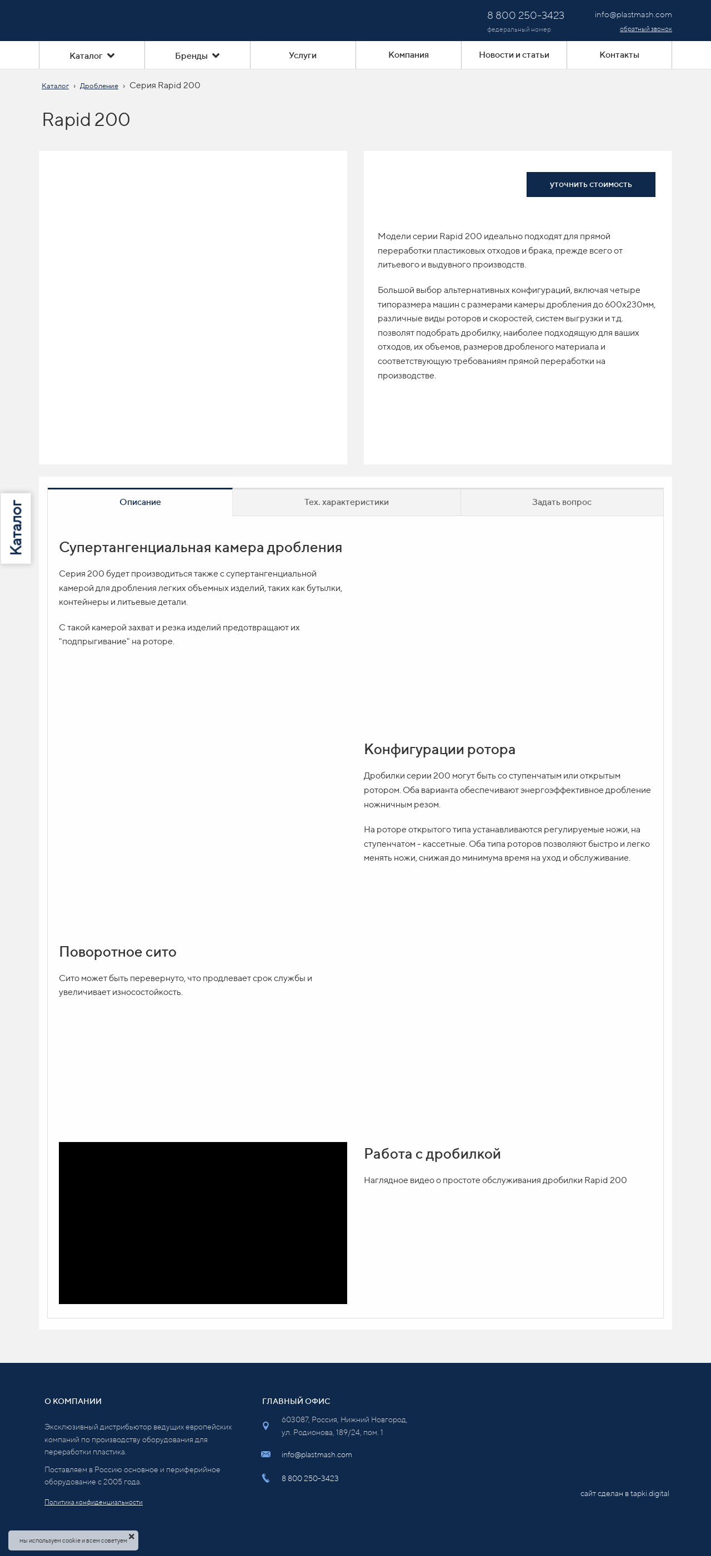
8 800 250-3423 (310, 1478)
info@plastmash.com (317, 1454)
